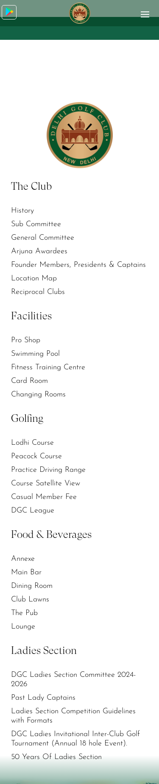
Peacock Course (36, 456)
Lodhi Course (32, 443)
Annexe (23, 559)
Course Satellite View (45, 483)
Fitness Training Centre (48, 367)
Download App (9, 11)
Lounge (23, 627)
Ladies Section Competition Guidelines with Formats (73, 716)
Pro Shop (25, 340)
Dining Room (32, 586)
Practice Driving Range (48, 470)
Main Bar (26, 572)
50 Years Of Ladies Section (56, 757)
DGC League (32, 511)
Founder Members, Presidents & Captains (78, 265)
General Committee (42, 238)
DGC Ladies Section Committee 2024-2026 (73, 679)
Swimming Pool (35, 354)
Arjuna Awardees (39, 251)
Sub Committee (36, 224)
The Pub (24, 613)
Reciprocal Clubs (38, 292)
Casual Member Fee (44, 497)
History (22, 211)
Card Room (29, 381)
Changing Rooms (38, 395)
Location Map (34, 278)
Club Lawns (30, 600)
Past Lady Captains (43, 698)
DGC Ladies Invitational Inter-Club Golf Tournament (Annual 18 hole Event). (75, 739)
